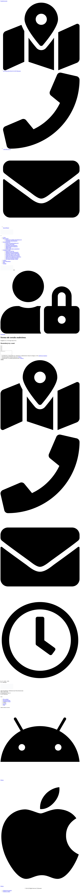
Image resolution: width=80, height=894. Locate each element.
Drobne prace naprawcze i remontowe (13, 256)
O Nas (4, 237)
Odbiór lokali (8, 247)
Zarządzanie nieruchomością (11, 240)
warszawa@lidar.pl (4, 599)
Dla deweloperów (6, 242)
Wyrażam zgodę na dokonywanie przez (12, 357)
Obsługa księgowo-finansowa (12, 246)
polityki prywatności (43, 356)
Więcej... (20, 357)
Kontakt (4, 263)
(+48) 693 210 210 (4, 516)
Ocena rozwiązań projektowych (12, 243)
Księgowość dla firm (10, 251)
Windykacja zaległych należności (12, 253)
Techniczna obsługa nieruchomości (13, 255)
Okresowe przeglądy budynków (12, 257)
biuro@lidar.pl (3, 598)
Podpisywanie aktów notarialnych (12, 248)
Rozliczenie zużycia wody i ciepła (13, 254)
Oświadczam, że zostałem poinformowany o (13, 359)
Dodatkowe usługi (6, 250)
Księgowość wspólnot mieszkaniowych (14, 239)
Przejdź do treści (4, 1)
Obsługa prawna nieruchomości (12, 252)
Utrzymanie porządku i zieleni (12, 259)
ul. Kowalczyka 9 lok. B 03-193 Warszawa (5, 433)
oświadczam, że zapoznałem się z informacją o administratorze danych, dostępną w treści (24, 356)
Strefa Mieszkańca (7, 261)
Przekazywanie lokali (10, 244)
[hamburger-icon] (1, 235)
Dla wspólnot (6, 238)
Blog (4, 262)
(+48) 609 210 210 (4, 515)
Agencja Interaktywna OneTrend (48, 889)
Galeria (4, 260)
